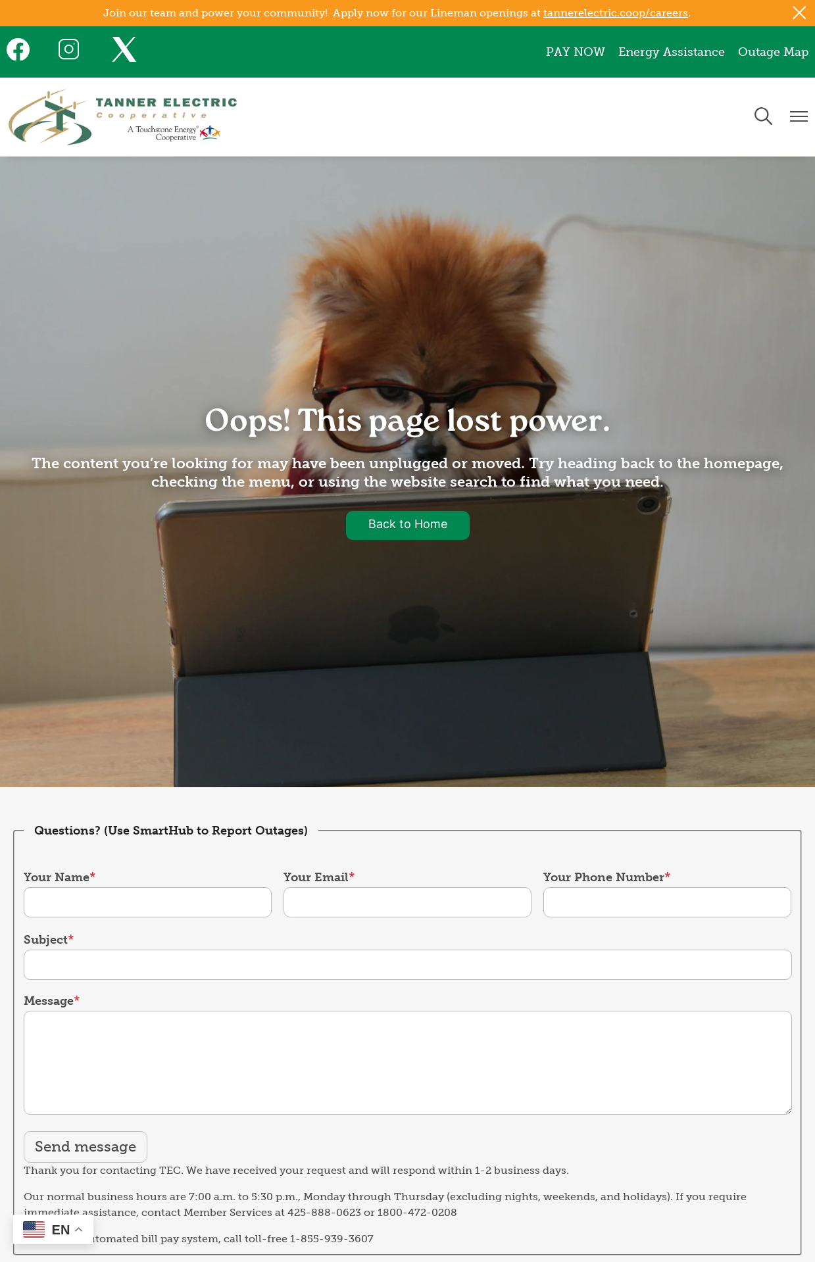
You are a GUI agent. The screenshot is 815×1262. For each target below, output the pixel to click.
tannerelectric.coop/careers (615, 13)
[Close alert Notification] (799, 12)
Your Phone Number (603, 877)
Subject (46, 940)
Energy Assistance (671, 52)
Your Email (316, 877)
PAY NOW (575, 52)
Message (49, 1001)
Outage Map (773, 52)
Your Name (56, 877)
